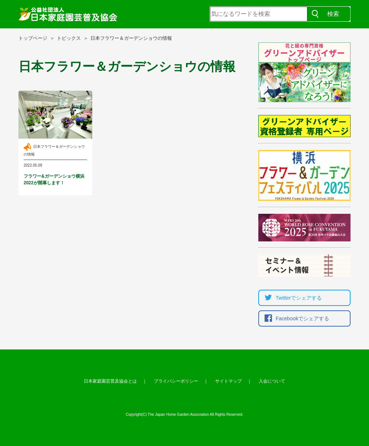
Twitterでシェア (291, 298)
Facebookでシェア (295, 318)
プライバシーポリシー (176, 381)
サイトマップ (228, 381)
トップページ (32, 38)
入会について (272, 381)
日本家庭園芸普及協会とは (110, 381)
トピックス (69, 38)
